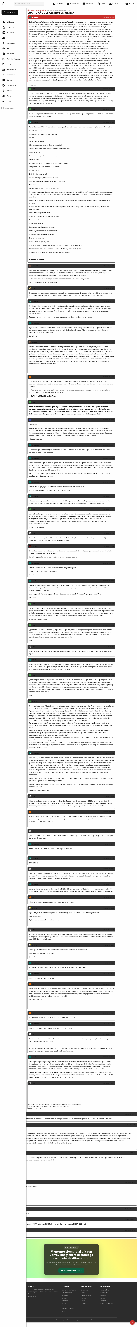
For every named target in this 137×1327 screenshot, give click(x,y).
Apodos (7, 90)
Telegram (113, 1303)
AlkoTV (7, 48)
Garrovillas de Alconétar (79, 1292)
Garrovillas (74, 3)
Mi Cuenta (8, 21)
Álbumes (88, 3)
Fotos (102, 3)
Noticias (74, 1300)
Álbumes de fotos (77, 1295)
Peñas (6, 95)
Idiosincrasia (9, 69)
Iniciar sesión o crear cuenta (81, 1273)
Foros (6, 64)
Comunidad (116, 3)
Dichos (7, 80)
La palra (7, 101)
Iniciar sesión (9, 12)
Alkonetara (41, 10)
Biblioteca (8, 53)
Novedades (75, 1298)
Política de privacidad (117, 1306)
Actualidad (8, 32)
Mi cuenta (114, 1298)
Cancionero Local (10, 85)
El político (53, 10)
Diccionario (8, 74)
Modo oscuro (9, 108)
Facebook (114, 1300)
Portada (59, 3)
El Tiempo (8, 27)
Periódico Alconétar (11, 58)
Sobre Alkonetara (41, 1299)
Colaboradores (9, 43)
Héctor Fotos (114, 1295)
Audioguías (75, 1316)
